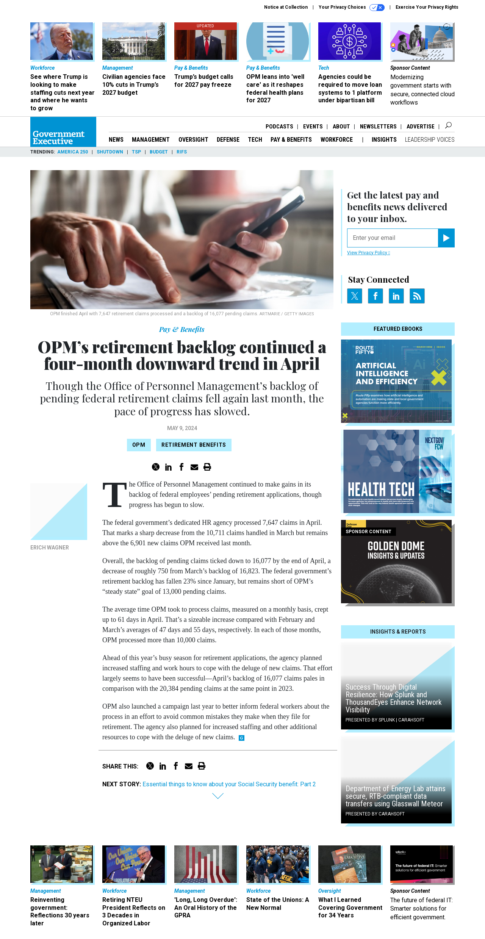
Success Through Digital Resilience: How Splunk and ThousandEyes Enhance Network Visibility (394, 698)
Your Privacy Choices (352, 7)
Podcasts (279, 126)
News (116, 139)
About (341, 126)
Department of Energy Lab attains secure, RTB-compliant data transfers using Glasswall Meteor (396, 796)
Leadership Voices (430, 139)
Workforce (337, 139)
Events (313, 126)
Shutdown (110, 152)
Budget (159, 152)
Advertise (421, 126)
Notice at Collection (286, 7)
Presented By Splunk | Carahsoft (385, 720)
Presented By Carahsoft (375, 814)
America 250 (72, 152)
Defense (228, 139)
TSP (136, 152)
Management (151, 139)
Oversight (193, 139)
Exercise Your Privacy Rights (427, 7)
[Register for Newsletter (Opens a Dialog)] (446, 238)
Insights (384, 139)
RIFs (182, 152)
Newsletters (378, 126)
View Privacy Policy (368, 252)
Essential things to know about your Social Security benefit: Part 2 (229, 784)
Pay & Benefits (291, 139)
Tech (255, 139)
